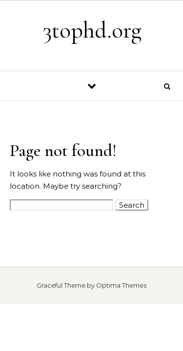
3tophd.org (92, 30)
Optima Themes (121, 285)
